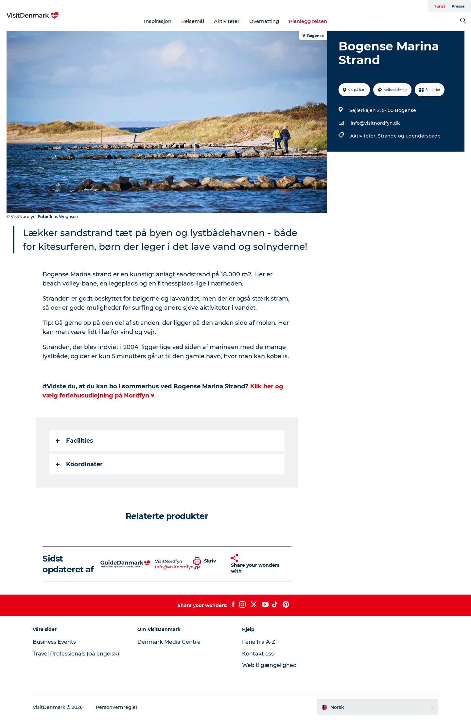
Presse (458, 6)
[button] (207, 564)
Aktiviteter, (364, 136)
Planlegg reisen (308, 21)
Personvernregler (117, 707)
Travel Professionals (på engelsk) (76, 654)
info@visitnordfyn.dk (375, 123)
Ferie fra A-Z (258, 642)
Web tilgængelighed (269, 665)
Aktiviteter (226, 21)
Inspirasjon (157, 21)
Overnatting (264, 21)
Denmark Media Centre (169, 642)
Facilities (74, 440)
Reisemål (192, 21)
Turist (439, 6)
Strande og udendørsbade (409, 136)
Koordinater (79, 464)
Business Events (54, 642)
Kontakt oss (258, 654)
